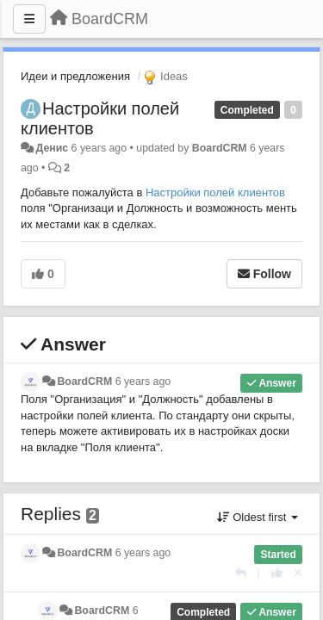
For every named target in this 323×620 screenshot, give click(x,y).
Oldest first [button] (257, 517)
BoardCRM (219, 148)
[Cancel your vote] (298, 573)
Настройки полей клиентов (215, 192)
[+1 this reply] (277, 573)
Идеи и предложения (75, 76)
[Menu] (29, 19)
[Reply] (240, 573)
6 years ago (143, 381)
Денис (51, 148)
